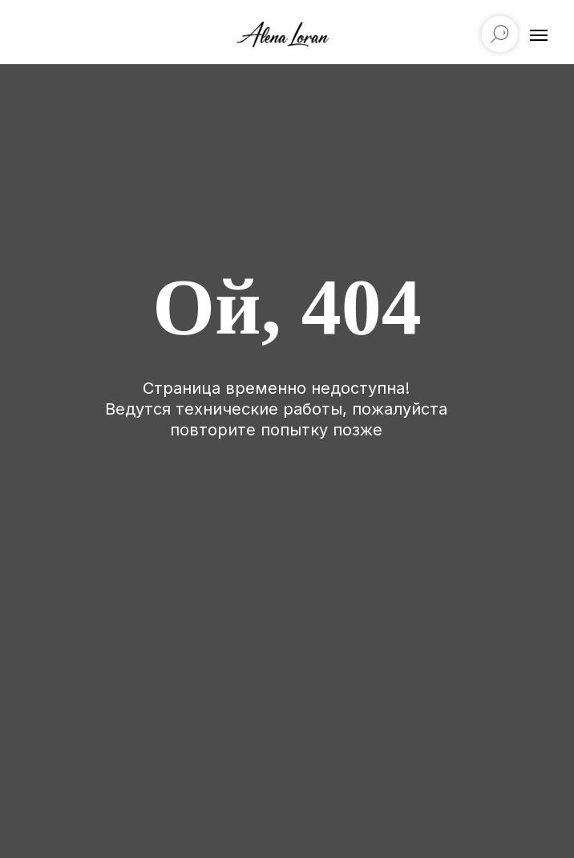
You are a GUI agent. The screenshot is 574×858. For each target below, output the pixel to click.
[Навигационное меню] (539, 35)
